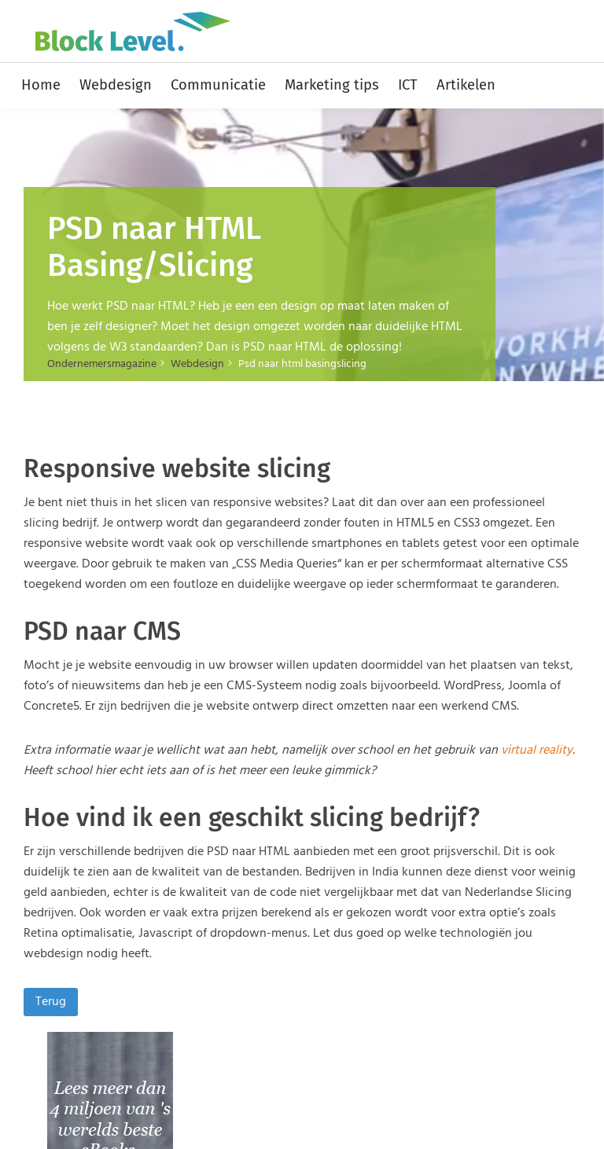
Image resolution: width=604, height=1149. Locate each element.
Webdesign (115, 85)
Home (41, 85)
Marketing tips (332, 85)
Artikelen (465, 85)
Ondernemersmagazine (102, 364)
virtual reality (537, 750)
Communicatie (218, 85)
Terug (50, 1002)
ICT (408, 85)
